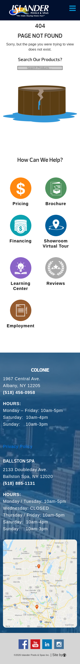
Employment (20, 325)
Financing (21, 241)
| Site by (57, 655)
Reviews (56, 283)
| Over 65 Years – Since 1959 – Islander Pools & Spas (29, 10)
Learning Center (20, 286)
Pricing (21, 203)
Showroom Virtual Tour (56, 243)
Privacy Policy (17, 446)
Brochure (55, 203)
